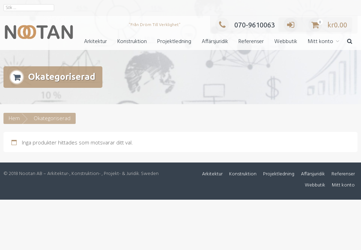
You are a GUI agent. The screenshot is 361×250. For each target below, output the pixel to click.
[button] (350, 42)
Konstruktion (132, 41)
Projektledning (174, 41)
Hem (14, 118)
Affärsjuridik (215, 41)
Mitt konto (320, 41)
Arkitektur (95, 41)
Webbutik (285, 41)
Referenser (251, 41)
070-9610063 (245, 25)
